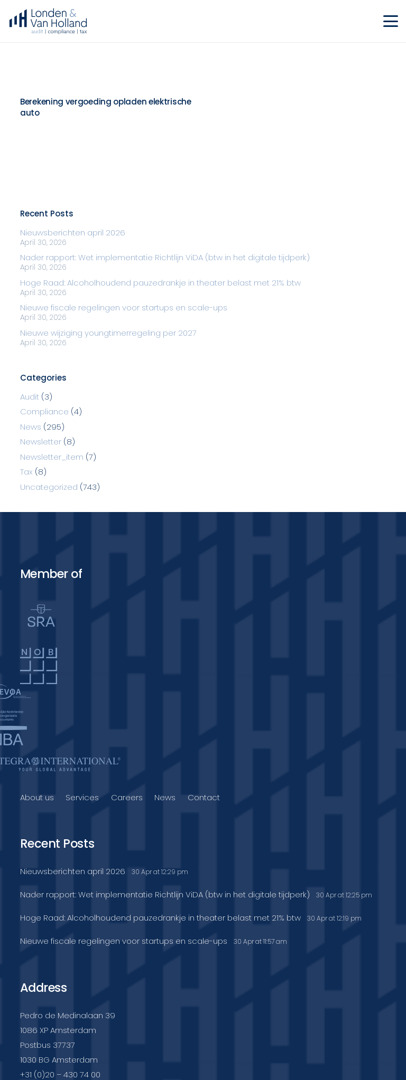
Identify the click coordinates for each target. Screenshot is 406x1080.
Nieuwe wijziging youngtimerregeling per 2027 (108, 332)
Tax (26, 471)
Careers (127, 797)
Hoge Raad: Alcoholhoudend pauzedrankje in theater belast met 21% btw (160, 282)
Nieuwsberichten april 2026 (72, 232)
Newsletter (40, 441)
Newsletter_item (52, 456)
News (30, 426)
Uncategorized (49, 486)
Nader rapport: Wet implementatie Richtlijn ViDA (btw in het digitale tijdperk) (165, 257)
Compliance (44, 411)
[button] (390, 21)
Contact (204, 797)
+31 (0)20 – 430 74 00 (60, 1074)
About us (37, 797)
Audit (29, 396)
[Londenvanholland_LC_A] (48, 21)
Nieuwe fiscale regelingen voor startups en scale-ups (123, 307)
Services (82, 797)
